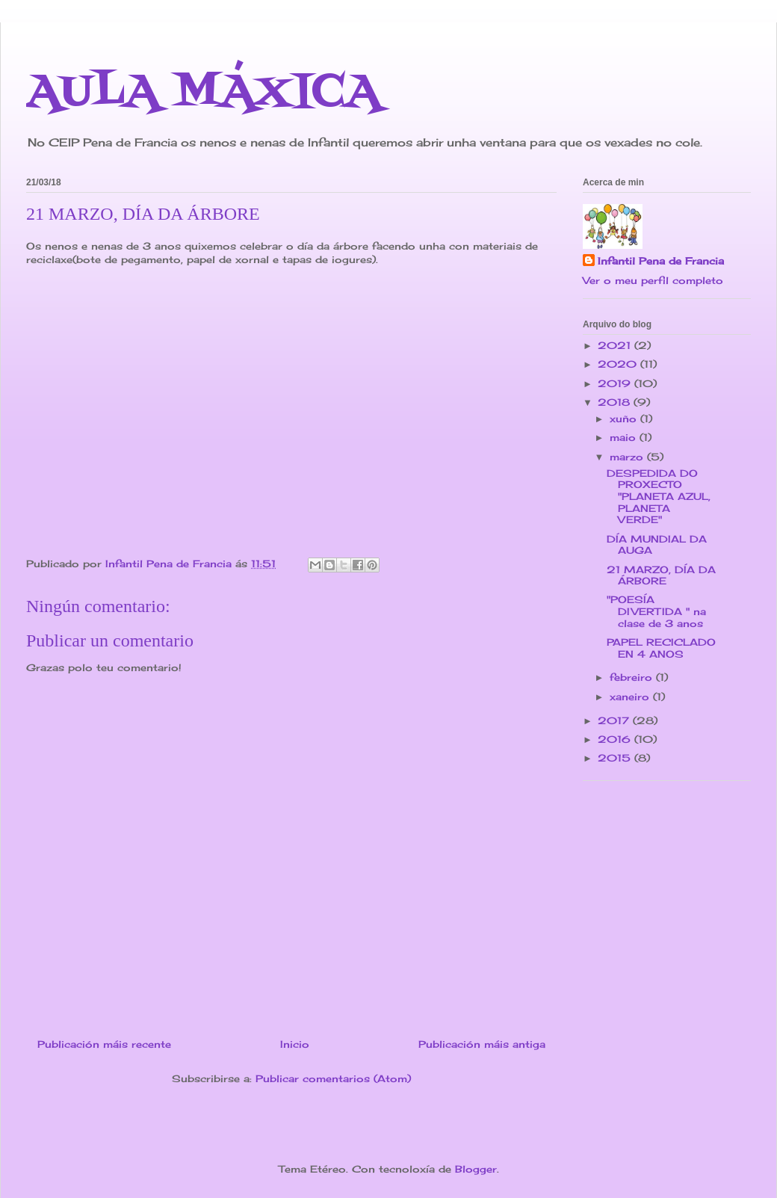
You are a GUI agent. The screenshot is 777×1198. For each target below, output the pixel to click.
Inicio (294, 1044)
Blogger (476, 1169)
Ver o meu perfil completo (653, 280)
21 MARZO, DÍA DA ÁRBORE (661, 575)
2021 (616, 345)
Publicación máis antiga (481, 1044)
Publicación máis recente (104, 1044)
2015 (616, 758)
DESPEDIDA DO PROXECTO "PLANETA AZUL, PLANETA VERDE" (659, 496)
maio (625, 437)
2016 (616, 739)
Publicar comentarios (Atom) (333, 1078)
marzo (628, 457)
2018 (616, 402)
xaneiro (631, 697)
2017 (615, 720)
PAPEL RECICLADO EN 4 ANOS (661, 648)
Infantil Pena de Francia (661, 261)
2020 (619, 364)
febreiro (633, 677)
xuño (625, 418)
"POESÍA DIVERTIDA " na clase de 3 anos (656, 611)
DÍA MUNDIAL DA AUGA (657, 545)
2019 (616, 383)
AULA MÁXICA (203, 93)
